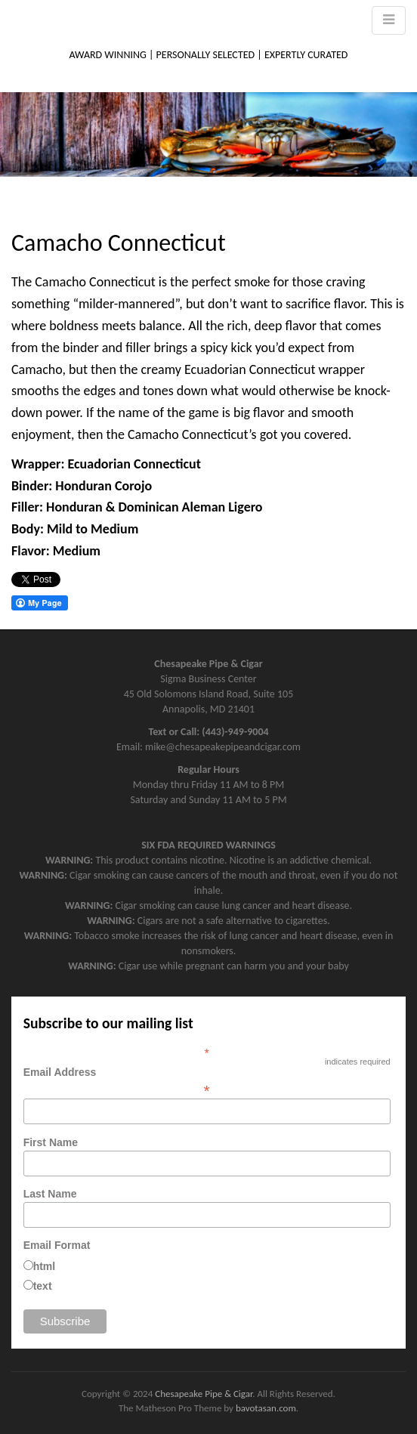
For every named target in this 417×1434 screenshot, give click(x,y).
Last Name (50, 1194)
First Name (50, 1142)
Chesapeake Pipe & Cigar (203, 1393)
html (44, 1266)
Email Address (207, 1081)
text (42, 1286)
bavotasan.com (266, 1408)
